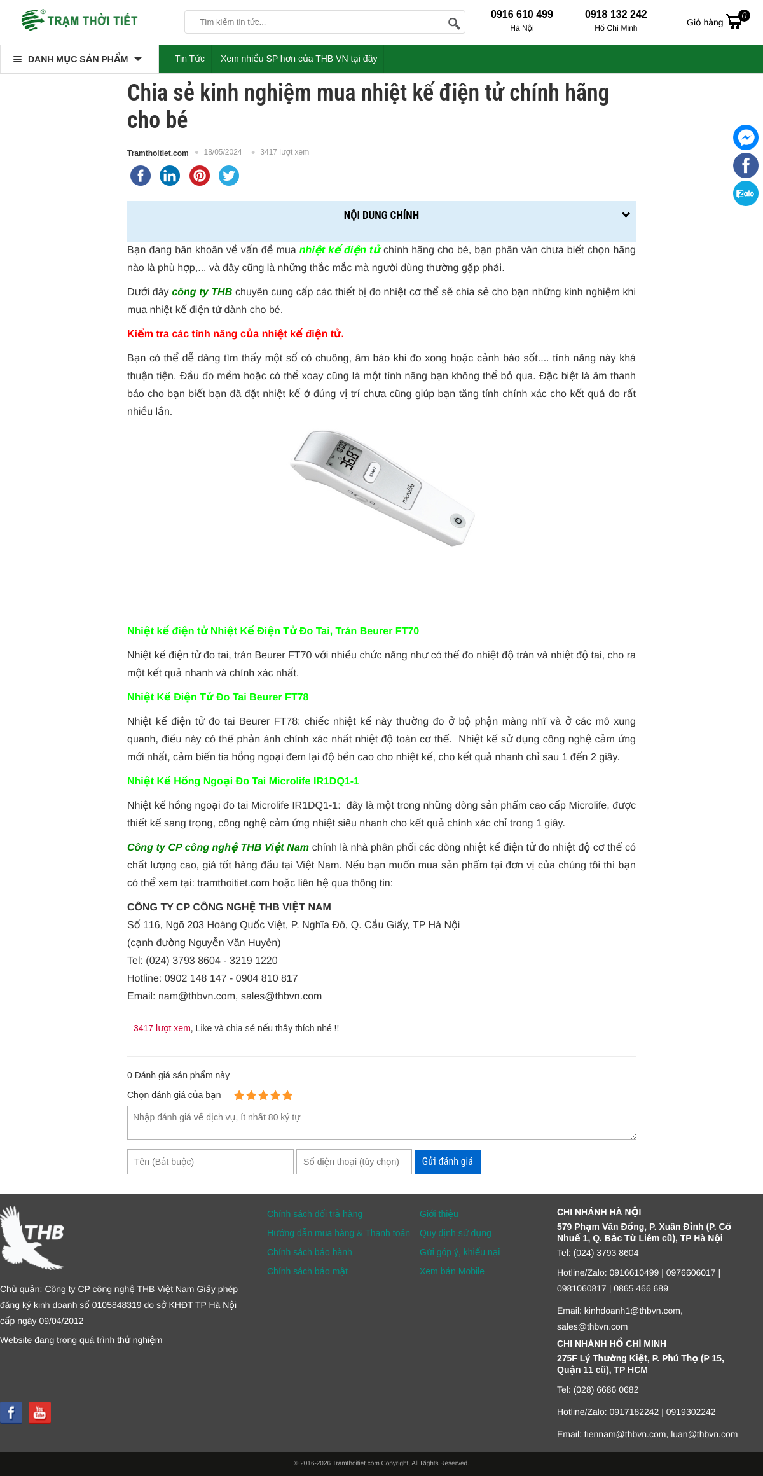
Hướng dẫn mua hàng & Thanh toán (338, 1233)
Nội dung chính (381, 215)
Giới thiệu (439, 1214)
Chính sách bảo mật (307, 1271)
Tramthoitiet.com (158, 153)
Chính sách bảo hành (309, 1252)
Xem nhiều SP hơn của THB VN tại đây (299, 58)
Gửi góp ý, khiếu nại (460, 1252)
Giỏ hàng (718, 21)
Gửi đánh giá (447, 1161)
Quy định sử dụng (455, 1233)
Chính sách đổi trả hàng (314, 1214)
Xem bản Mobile (452, 1271)
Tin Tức (190, 58)
